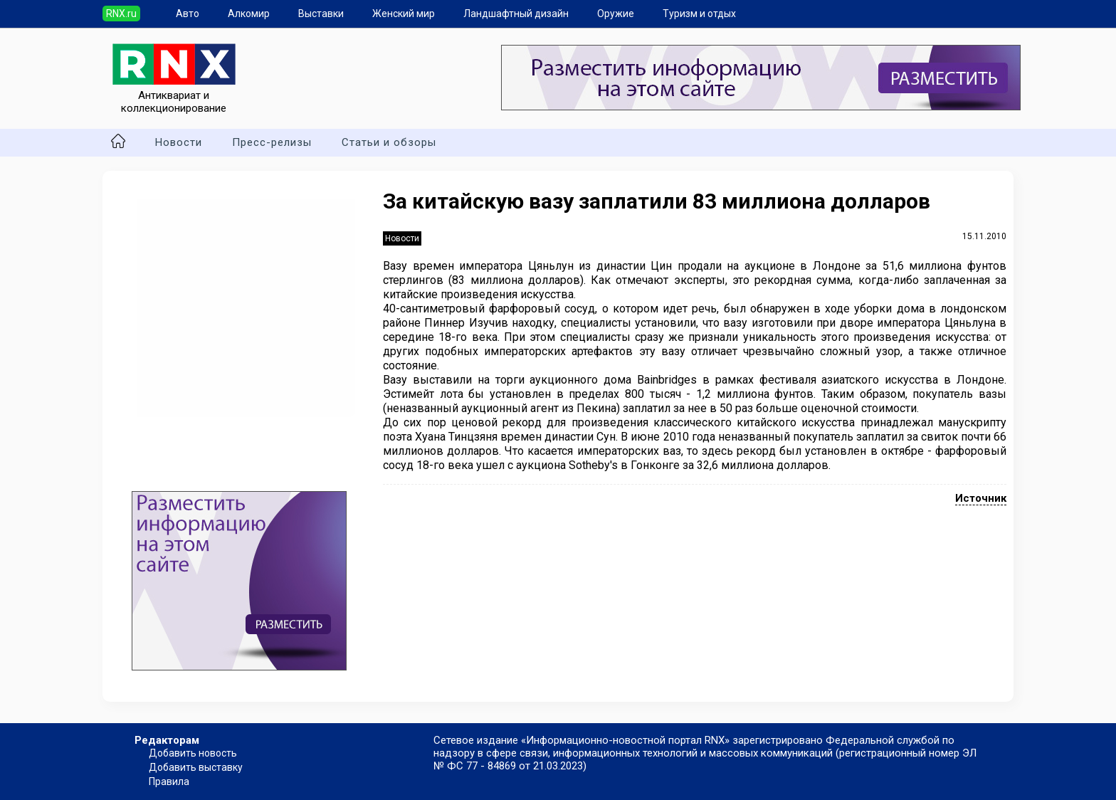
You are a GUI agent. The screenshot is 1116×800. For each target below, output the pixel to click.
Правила (169, 781)
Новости (178, 142)
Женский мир (403, 13)
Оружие (615, 13)
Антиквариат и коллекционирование (174, 95)
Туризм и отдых (699, 13)
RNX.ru (121, 13)
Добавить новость (193, 753)
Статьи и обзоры (389, 142)
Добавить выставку (196, 767)
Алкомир (249, 13)
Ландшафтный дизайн (516, 13)
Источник (980, 498)
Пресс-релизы (272, 142)
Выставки (321, 13)
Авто (187, 13)
